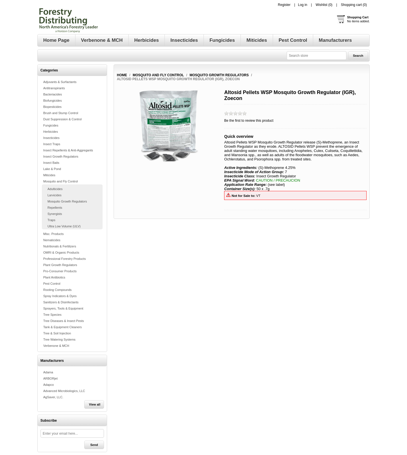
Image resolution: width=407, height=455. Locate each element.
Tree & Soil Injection (57, 333)
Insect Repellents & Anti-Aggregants (68, 150)
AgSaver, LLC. (53, 397)
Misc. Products (53, 234)
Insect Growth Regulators (60, 156)
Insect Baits (51, 162)
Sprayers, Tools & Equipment (63, 308)
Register (284, 5)
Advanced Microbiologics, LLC (64, 391)
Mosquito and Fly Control (60, 181)
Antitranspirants (54, 88)
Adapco (48, 384)
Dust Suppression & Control (62, 119)
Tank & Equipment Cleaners (62, 327)
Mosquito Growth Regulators (67, 201)
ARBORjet (50, 378)
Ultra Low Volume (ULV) (64, 226)
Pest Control (51, 283)
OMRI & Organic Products (61, 252)
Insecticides (51, 138)
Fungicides (50, 125)
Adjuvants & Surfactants (59, 82)
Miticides (49, 175)
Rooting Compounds (57, 289)
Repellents (54, 207)
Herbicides (50, 131)
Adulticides (54, 189)
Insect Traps (51, 144)
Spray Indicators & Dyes (60, 296)
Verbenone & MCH (56, 345)
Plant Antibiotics (54, 277)
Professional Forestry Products (64, 258)
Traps (51, 220)
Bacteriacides (52, 94)
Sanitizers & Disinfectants (61, 302)
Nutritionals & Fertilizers (59, 246)
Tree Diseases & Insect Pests (63, 321)
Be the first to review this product (248, 121)
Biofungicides (52, 100)
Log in (302, 5)
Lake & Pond (52, 169)
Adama (48, 372)
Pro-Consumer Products (60, 271)
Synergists (54, 213)
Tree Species (52, 314)
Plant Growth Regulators (60, 265)
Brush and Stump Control (60, 113)
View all (94, 404)
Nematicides (51, 240)
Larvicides (54, 195)
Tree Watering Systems (59, 339)
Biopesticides (52, 106)
